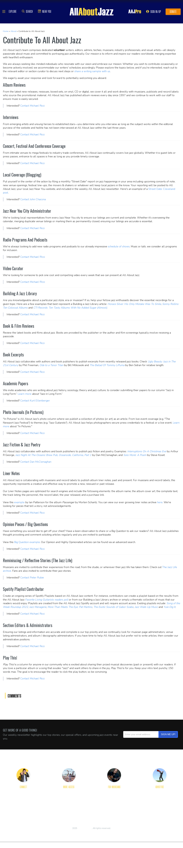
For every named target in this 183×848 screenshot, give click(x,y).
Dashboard (114, 807)
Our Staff (23, 802)
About (13, 31)
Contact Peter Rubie (32, 577)
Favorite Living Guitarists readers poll (46, 599)
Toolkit (114, 802)
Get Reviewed (114, 791)
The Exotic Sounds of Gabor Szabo (113, 607)
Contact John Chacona (33, 199)
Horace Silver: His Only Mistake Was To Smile (134, 304)
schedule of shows (119, 246)
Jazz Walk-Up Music (146, 607)
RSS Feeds (68, 807)
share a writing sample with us (92, 71)
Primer (114, 796)
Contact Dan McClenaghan (35, 462)
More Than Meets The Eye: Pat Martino (70, 607)
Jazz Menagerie (37, 607)
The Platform (159, 791)
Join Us (23, 807)
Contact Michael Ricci (32, 105)
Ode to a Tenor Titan (51, 365)
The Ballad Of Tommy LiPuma (107, 365)
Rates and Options (160, 802)
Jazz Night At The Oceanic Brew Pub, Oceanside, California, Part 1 (53, 455)
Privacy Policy (91, 831)
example (19, 502)
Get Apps (68, 791)
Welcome (23, 796)
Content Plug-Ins (69, 802)
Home (5, 31)
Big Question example (27, 542)
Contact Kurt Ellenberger (35, 400)
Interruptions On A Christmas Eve (146, 451)
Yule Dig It (169, 607)
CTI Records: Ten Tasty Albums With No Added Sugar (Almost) (70, 307)
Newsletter (68, 796)
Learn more (24, 394)
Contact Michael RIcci (32, 257)
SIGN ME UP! (168, 734)
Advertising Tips (160, 796)
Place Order (159, 807)
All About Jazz (85, 828)
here (160, 502)
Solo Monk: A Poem (134, 455)
